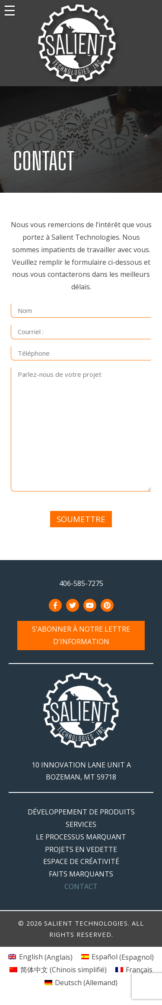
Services (81, 824)
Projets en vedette (81, 849)
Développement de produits (81, 812)
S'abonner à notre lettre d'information (81, 635)
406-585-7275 (81, 583)
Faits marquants (81, 874)
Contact (81, 886)
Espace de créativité (81, 861)
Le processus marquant (81, 837)
